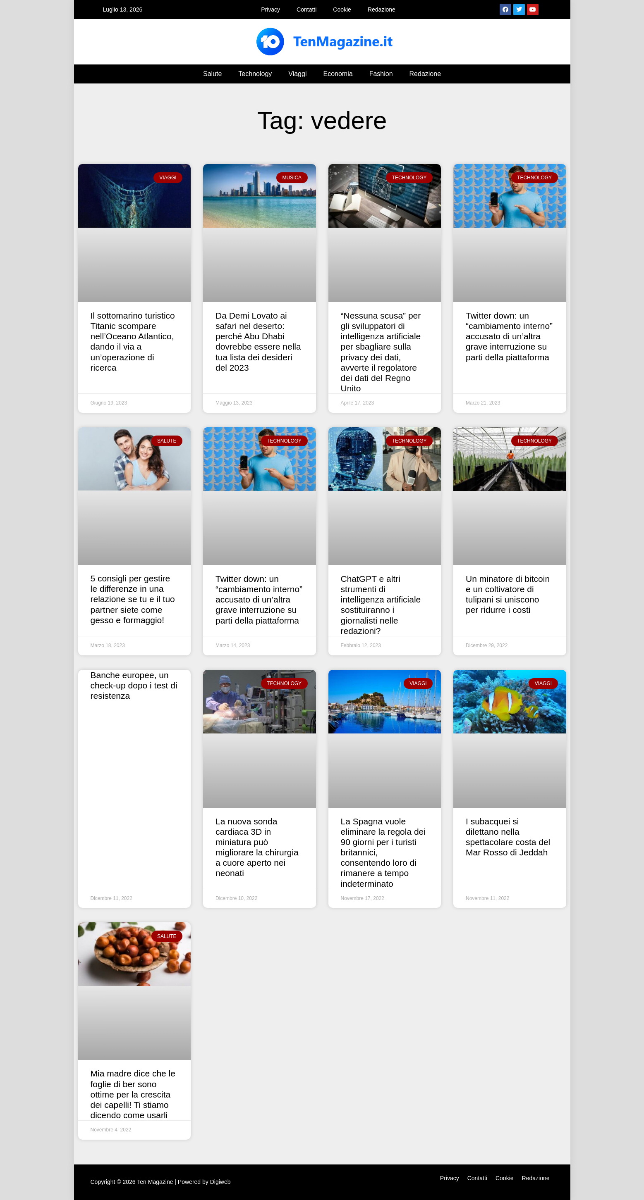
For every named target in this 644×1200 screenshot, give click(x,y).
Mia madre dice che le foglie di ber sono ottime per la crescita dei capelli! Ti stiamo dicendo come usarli (133, 1094)
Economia (337, 73)
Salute (212, 73)
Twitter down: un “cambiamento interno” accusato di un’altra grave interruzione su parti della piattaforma (509, 336)
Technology (255, 73)
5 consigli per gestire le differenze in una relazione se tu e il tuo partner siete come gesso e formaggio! (133, 599)
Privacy (270, 9)
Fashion (381, 73)
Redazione (381, 9)
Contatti (306, 9)
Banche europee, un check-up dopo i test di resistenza (134, 685)
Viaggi (297, 73)
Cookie (342, 9)
